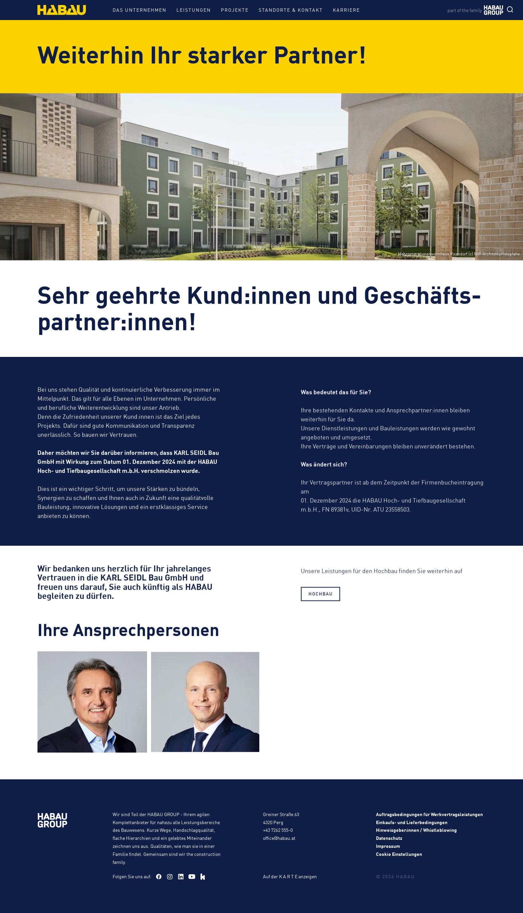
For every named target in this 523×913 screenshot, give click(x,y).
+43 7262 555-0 (278, 829)
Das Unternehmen (139, 9)
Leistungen (193, 9)
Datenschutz (389, 837)
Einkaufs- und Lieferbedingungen (411, 822)
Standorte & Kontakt (291, 9)
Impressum (388, 845)
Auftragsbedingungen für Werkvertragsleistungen (429, 814)
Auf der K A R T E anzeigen (290, 876)
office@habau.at (279, 837)
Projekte (235, 9)
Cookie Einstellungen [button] (399, 854)
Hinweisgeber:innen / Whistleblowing (416, 829)
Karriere (346, 9)
